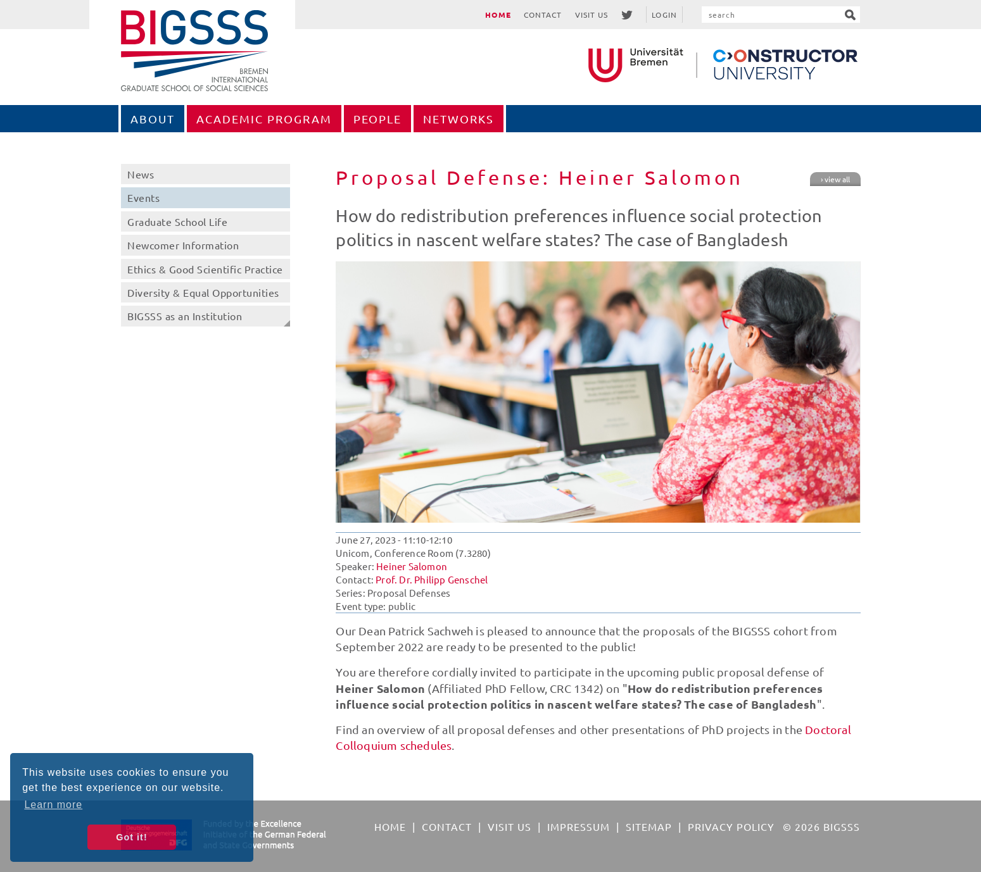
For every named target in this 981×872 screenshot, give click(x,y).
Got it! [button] (131, 837)
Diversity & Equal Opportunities (203, 292)
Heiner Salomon (411, 566)
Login (664, 14)
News (140, 174)
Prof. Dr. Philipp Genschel (432, 579)
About (152, 118)
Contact (543, 14)
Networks (458, 118)
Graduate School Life (177, 221)
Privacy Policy (731, 826)
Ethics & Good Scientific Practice (205, 269)
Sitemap (649, 826)
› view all (835, 179)
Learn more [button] (53, 804)
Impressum (578, 826)
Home (497, 14)
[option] (598, 392)
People (377, 118)
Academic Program (264, 118)
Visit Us (592, 14)
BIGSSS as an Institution (184, 315)
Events (143, 197)
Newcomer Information (183, 245)
